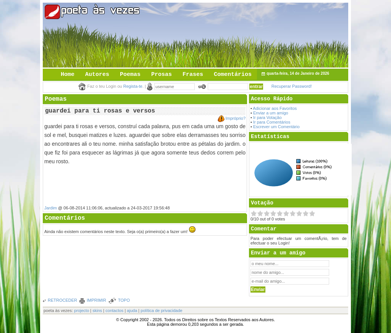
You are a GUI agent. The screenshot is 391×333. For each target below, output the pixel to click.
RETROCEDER (62, 300)
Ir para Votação (267, 117)
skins (97, 310)
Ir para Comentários (271, 122)
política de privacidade (161, 310)
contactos (114, 310)
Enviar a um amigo (270, 113)
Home (67, 74)
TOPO (124, 300)
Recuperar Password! (291, 86)
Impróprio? (235, 118)
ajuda (132, 310)
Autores (97, 74)
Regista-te (132, 86)
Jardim (50, 208)
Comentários (233, 74)
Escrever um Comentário (276, 126)
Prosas (161, 74)
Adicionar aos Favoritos (275, 108)
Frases (193, 74)
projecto (81, 310)
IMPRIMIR (96, 300)
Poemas (130, 74)
